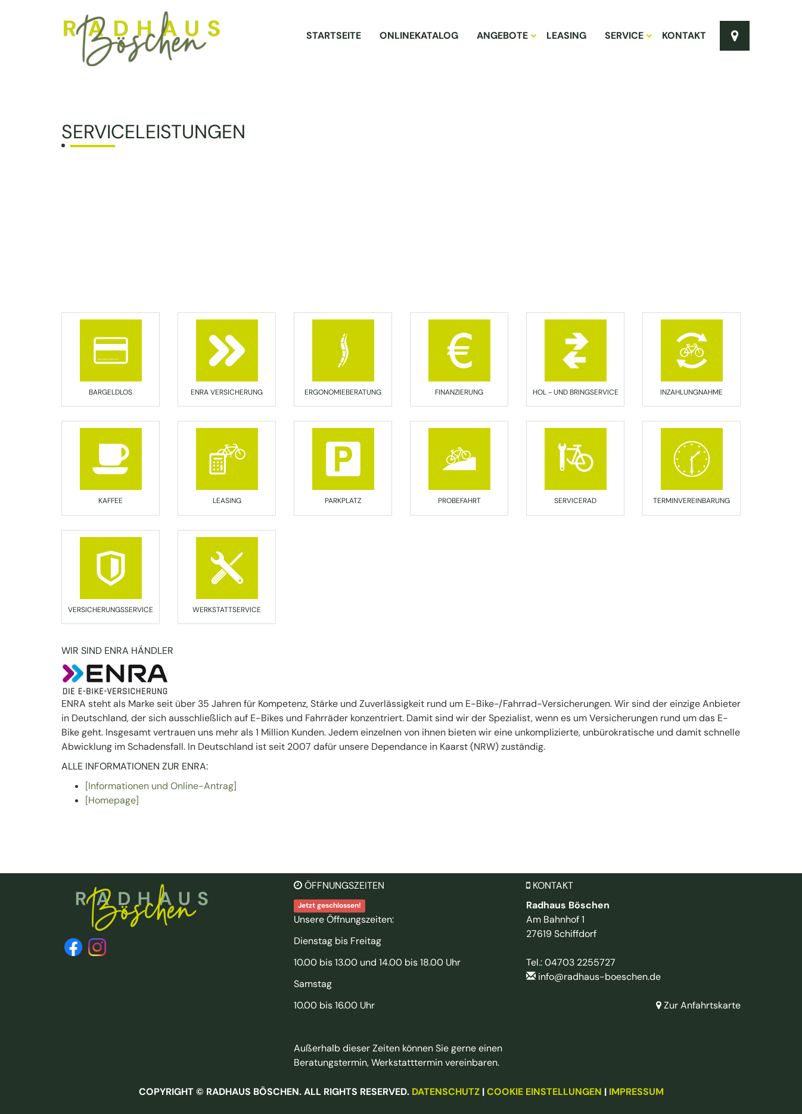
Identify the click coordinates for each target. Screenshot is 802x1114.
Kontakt (684, 35)
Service (628, 35)
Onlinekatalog (419, 35)
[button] (110, 355)
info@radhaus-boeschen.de (599, 976)
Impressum (636, 1091)
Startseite (333, 35)
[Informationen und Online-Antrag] (161, 786)
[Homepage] (112, 800)
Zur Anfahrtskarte (698, 1005)
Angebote (506, 35)
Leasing (566, 35)
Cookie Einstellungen (544, 1091)
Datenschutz (446, 1091)
